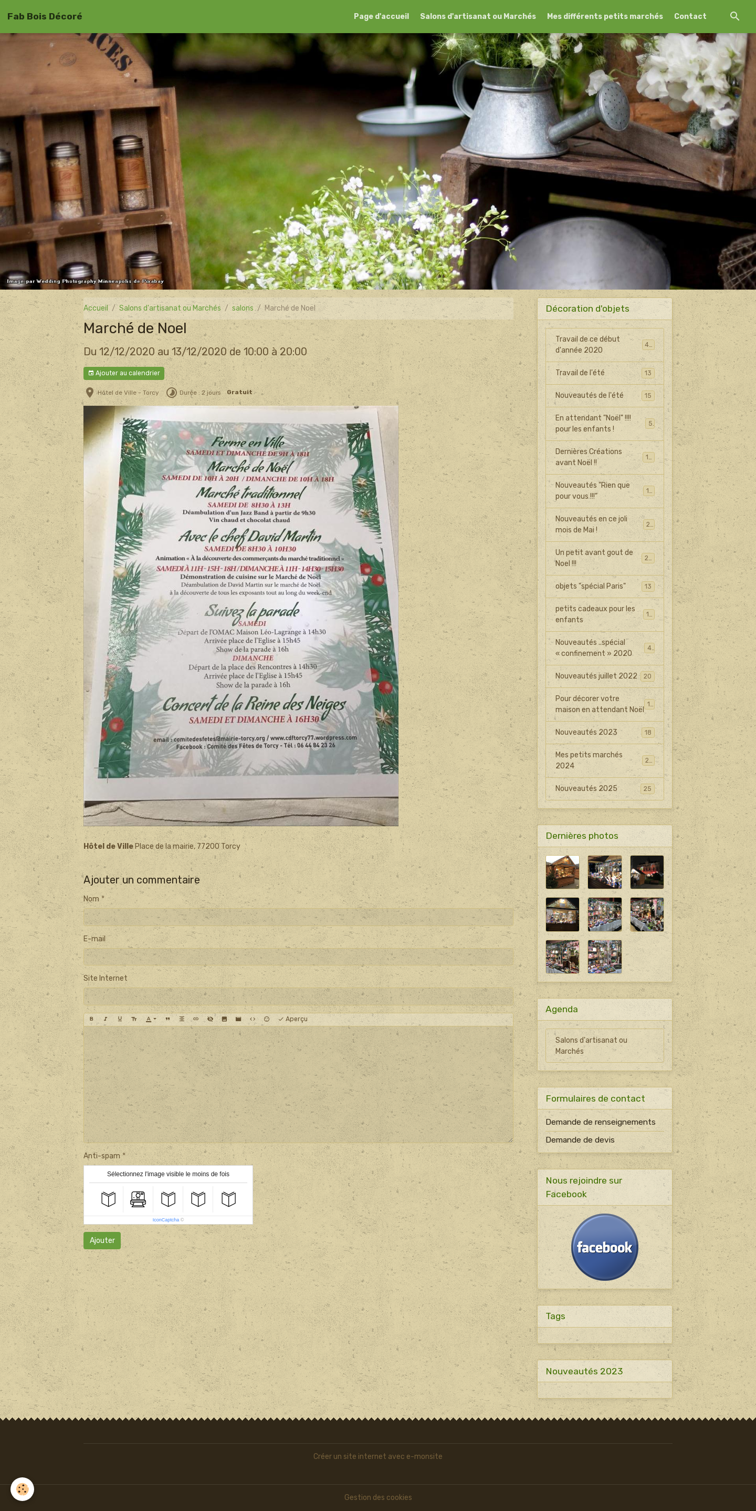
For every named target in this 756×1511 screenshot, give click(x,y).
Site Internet (105, 978)
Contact (690, 16)
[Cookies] (22, 1489)
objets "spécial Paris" (605, 586)
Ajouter (102, 1240)
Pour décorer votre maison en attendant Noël (605, 704)
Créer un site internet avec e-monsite (378, 1456)
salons (243, 308)
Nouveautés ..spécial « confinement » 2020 (605, 648)
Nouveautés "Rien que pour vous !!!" (605, 491)
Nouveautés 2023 (605, 732)
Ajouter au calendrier (124, 373)
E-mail (94, 938)
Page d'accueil (381, 16)
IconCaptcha (166, 1219)
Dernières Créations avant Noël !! (605, 457)
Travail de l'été (605, 373)
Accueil (95, 308)
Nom (91, 899)
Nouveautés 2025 (605, 789)
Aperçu (293, 1019)
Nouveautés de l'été (605, 395)
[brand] (44, 16)
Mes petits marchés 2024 (605, 760)
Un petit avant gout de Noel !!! (605, 558)
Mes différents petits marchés (605, 16)
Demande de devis (580, 1140)
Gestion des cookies (378, 1497)
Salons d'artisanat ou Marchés (478, 16)
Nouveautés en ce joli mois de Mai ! (605, 524)
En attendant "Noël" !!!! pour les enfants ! (605, 424)
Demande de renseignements (600, 1122)
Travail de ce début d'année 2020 (605, 345)
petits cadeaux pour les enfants (605, 614)
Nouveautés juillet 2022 (605, 676)
